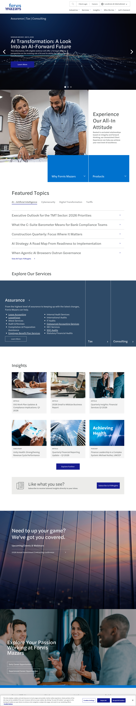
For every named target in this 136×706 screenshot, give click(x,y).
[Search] (73, 4)
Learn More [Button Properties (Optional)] (16, 339)
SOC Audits (52, 330)
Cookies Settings (89, 700)
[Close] (132, 700)
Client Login (83, 4)
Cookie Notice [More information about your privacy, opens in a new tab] (8, 704)
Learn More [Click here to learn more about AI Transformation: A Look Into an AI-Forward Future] (22, 50)
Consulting (123, 341)
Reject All (103, 700)
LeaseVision (14, 317)
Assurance (17, 299)
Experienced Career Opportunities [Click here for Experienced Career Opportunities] (23, 671)
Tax (98, 341)
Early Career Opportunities (20, 664)
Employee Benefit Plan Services (24, 333)
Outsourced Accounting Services (63, 323)
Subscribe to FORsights (108, 485)
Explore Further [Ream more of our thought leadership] (68, 466)
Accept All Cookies (118, 700)
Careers (95, 4)
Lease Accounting (17, 314)
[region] (68, 700)
